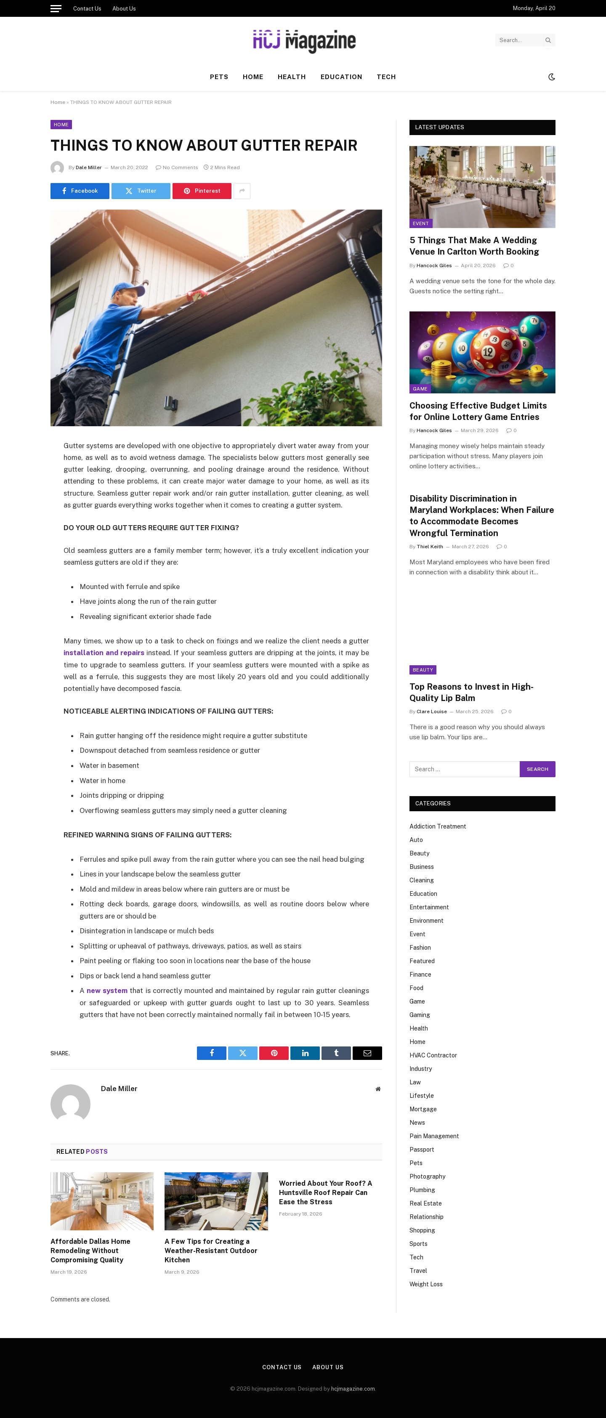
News (417, 1122)
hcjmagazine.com (353, 1389)
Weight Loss (426, 1284)
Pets (219, 76)
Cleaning (421, 880)
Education (341, 76)
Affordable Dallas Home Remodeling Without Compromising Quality (90, 1250)
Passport (421, 1149)
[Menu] (55, 8)
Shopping (422, 1230)
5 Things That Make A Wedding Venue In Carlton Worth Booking (474, 246)
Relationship (426, 1217)
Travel (418, 1270)
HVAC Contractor (433, 1055)
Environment (426, 920)
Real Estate (425, 1203)
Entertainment (429, 907)
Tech (386, 76)
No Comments (177, 167)
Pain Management (434, 1136)
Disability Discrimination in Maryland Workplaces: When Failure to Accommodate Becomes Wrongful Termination (481, 516)
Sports (418, 1243)
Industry (420, 1068)
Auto (416, 839)
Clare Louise (432, 711)
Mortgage (423, 1109)
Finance (420, 974)
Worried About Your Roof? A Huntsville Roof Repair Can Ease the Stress (325, 1192)
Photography (427, 1176)
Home (253, 76)
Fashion (420, 947)
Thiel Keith (430, 547)
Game (420, 388)
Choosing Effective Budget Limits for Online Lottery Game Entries (478, 411)
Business (421, 866)
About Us (124, 8)
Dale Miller (89, 167)
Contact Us (87, 8)
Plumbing (422, 1190)
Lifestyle (421, 1095)
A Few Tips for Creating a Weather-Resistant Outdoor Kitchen (211, 1250)
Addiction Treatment (437, 826)
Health (292, 76)
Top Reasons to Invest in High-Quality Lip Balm (471, 692)
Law (415, 1082)
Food (416, 988)
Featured (422, 961)
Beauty (423, 669)
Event (421, 223)
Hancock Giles (434, 265)
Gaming (419, 1015)
